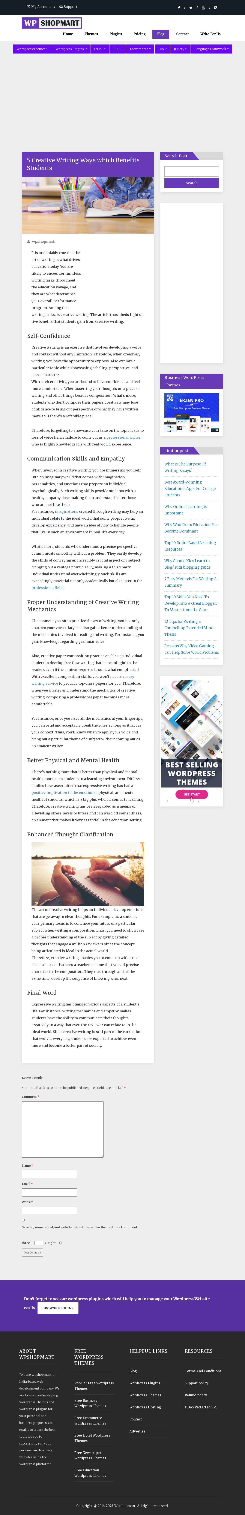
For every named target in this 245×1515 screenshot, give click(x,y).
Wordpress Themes (32, 49)
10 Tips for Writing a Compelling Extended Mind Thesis (188, 628)
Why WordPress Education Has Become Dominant (191, 528)
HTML (100, 49)
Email (27, 1184)
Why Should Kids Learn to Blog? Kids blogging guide (187, 564)
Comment (30, 1097)
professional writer (123, 437)
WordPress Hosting (145, 1407)
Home (68, 34)
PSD (118, 49)
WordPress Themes (145, 1395)
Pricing (140, 34)
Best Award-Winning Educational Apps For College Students (190, 488)
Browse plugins (58, 1308)
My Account (39, 7)
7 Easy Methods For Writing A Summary (190, 582)
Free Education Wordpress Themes (90, 1473)
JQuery (180, 49)
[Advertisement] (122, 108)
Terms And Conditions (203, 1371)
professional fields (48, 588)
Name (27, 1166)
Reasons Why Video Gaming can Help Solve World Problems (191, 649)
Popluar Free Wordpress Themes (94, 1386)
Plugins (116, 34)
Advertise (137, 1431)
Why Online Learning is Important (185, 510)
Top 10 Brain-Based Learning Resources (190, 546)
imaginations (66, 511)
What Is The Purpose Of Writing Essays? (185, 467)
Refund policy (196, 1395)
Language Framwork (212, 49)
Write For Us (210, 34)
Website (27, 1202)
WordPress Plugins (144, 1383)
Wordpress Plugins (71, 49)
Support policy (196, 1383)
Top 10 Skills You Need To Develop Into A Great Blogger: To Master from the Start (190, 603)
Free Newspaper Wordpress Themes (90, 1455)
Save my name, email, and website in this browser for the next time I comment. (80, 1227)
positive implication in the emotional (64, 792)
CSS (162, 49)
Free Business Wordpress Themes (90, 1403)
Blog (161, 34)
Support (68, 7)
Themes (91, 34)
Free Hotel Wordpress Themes (92, 1438)
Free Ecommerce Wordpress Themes (90, 1420)
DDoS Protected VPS (201, 1407)
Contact (182, 34)
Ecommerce (140, 49)
